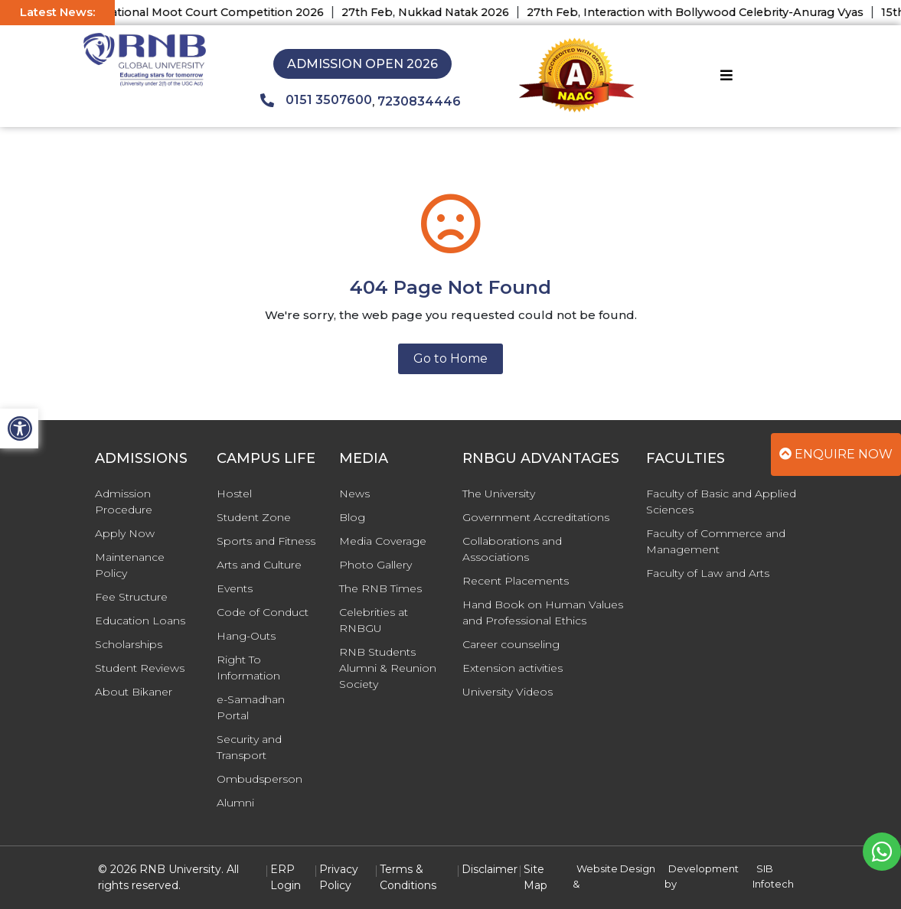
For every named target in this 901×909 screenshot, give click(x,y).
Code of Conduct (262, 612)
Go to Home (450, 358)
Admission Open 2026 (362, 64)
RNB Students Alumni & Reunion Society (387, 668)
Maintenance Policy (130, 565)
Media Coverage (382, 541)
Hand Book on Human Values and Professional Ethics (542, 612)
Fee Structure (131, 597)
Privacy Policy (338, 877)
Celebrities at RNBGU (373, 620)
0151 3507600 (316, 100)
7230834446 (419, 101)
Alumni (235, 803)
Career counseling (511, 644)
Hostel (234, 493)
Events (235, 588)
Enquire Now (836, 454)
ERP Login (285, 877)
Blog (352, 517)
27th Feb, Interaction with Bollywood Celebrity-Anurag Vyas (707, 12)
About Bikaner (133, 692)
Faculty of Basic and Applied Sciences (721, 501)
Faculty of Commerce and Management (715, 541)
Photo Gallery (375, 565)
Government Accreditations (535, 517)
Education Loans (140, 620)
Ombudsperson (259, 779)
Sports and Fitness (266, 541)
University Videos (507, 692)
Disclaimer (489, 869)
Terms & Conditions (408, 877)
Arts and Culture (259, 565)
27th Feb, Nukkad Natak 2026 (436, 12)
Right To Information (248, 668)
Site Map (535, 877)
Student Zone (254, 517)
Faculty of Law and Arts (707, 573)
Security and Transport (249, 747)
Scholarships (128, 644)
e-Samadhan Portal (251, 707)
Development (703, 868)
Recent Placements (515, 581)
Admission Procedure (123, 501)
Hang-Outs (246, 636)
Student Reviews (139, 668)
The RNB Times (380, 588)
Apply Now (125, 533)
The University (498, 493)
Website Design (615, 868)
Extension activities (512, 668)
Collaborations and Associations (512, 549)
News (354, 493)
